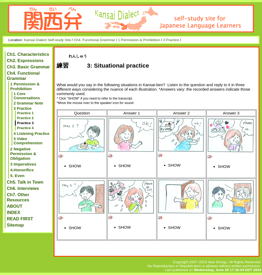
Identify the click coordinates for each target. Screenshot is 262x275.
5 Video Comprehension (28, 141)
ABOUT (14, 206)
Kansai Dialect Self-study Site (47, 40)
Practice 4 (25, 128)
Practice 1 (25, 113)
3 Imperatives (23, 164)
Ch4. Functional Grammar (94, 40)
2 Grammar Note (28, 103)
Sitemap (15, 225)
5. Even (17, 175)
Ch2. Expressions (25, 60)
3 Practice (171, 40)
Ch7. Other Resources (18, 197)
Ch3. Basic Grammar (28, 66)
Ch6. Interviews (23, 188)
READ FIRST (20, 218)
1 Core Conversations (27, 96)
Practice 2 (25, 118)
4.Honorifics (22, 170)
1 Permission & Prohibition (139, 40)
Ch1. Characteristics (28, 54)
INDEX (13, 212)
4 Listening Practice (32, 133)
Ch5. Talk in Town (25, 182)
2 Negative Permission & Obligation (23, 154)
